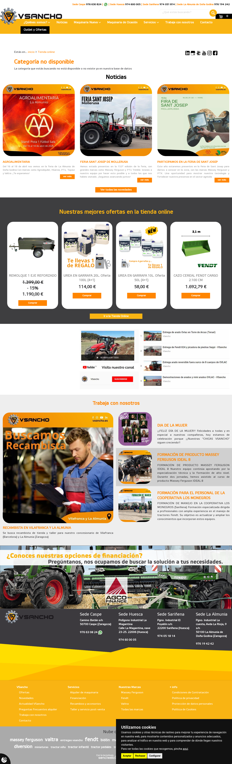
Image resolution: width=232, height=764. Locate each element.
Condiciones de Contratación (190, 692)
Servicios (151, 22)
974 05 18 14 (166, 636)
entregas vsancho (71, 740)
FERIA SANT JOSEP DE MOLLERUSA (104, 162)
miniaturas (41, 747)
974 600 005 (133, 4)
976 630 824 (93, 4)
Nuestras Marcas (130, 687)
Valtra (125, 704)
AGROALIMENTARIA (16, 162)
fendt (91, 739)
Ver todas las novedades (116, 190)
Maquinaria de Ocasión (122, 22)
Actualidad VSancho (32, 704)
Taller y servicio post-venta (87, 709)
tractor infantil (78, 747)
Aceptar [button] (127, 755)
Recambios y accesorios (85, 704)
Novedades (26, 698)
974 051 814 (167, 4)
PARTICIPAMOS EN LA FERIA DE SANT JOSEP (187, 162)
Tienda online (46, 52)
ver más (67, 176)
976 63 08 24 (88, 632)
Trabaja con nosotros (179, 22)
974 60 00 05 (127, 640)
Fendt (125, 698)
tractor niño (58, 747)
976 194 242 (222, 4)
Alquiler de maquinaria (84, 692)
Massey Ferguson (132, 692)
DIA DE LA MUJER (172, 425)
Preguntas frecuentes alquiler (38, 709)
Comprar (32, 303)
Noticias (62, 22)
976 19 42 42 (205, 644)
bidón (105, 740)
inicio (31, 52)
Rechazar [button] (140, 755)
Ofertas (24, 692)
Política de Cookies (184, 709)
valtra (51, 740)
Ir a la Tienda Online (116, 316)
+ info (173, 687)
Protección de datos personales (192, 704)
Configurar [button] (155, 755)
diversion (23, 747)
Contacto (206, 22)
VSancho (22, 687)
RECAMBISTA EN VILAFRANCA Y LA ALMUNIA (37, 528)
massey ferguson (26, 740)
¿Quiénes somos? (37, 22)
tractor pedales (101, 747)
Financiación (78, 698)
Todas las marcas (132, 709)
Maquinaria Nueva (87, 22)
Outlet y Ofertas (35, 30)
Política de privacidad (185, 698)
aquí (185, 748)
